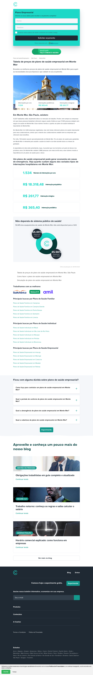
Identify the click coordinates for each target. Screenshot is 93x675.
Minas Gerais (48, 653)
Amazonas (33, 651)
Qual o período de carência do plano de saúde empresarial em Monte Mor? (43, 400)
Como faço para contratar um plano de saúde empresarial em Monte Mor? (43, 388)
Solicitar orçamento (46, 38)
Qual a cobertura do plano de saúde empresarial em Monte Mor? (41, 420)
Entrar (77, 572)
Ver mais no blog (46, 558)
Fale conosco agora (46, 52)
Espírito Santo (63, 651)
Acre (14, 651)
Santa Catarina (73, 655)
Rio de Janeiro (22, 655)
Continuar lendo (23, 479)
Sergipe (23, 657)
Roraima (65, 655)
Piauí (14, 655)
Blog (69, 572)
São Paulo (16, 657)
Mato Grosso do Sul (36, 653)
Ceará (44, 651)
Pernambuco (73, 653)
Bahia (39, 651)
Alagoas (20, 651)
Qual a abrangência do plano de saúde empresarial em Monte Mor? (42, 411)
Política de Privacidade (36, 632)
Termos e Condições (19, 632)
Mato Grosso (25, 653)
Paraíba (60, 653)
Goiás (70, 651)
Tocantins (30, 657)
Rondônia (58, 655)
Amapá (26, 651)
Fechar (14, 672)
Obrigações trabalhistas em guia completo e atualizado (45, 475)
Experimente (46, 430)
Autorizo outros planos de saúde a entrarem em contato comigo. (38, 32)
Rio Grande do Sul (48, 655)
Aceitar (5, 672)
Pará (54, 653)
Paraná (66, 653)
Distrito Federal (52, 651)
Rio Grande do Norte (34, 655)
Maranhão (16, 653)
